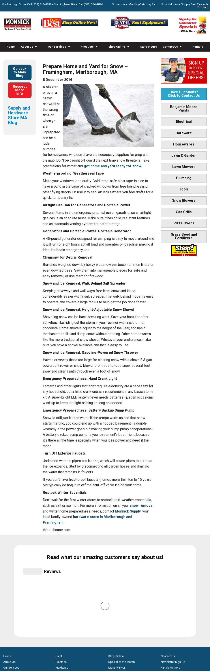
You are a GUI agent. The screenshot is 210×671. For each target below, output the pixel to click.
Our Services (57, 46)
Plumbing (183, 178)
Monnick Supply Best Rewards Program (188, 6)
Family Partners (170, 576)
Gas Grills (184, 212)
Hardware (184, 133)
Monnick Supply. (128, 511)
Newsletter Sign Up (173, 570)
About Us (27, 46)
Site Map (166, 593)
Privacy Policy (105, 654)
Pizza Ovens (183, 223)
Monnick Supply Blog (174, 587)
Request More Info (20, 90)
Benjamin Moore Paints (183, 108)
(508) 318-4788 (41, 4)
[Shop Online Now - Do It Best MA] (70, 29)
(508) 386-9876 (93, 4)
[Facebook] (100, 624)
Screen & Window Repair (19, 582)
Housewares (183, 144)
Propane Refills (12, 587)
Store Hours (148, 46)
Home (10, 46)
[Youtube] (109, 624)
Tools (184, 189)
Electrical (184, 121)
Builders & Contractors (175, 582)
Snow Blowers (184, 200)
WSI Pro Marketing (161, 646)
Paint (59, 565)
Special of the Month (121, 570)
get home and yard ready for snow (112, 166)
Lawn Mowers (183, 167)
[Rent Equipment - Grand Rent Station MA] (140, 29)
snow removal (141, 505)
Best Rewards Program (122, 587)
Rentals (198, 46)
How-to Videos (16, 56)
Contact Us (170, 46)
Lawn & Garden (183, 155)
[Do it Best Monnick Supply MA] (105, 639)
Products (87, 46)
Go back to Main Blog (19, 72)
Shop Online (116, 46)
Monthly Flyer (116, 576)
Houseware (63, 582)
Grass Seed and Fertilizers (184, 236)
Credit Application (119, 593)
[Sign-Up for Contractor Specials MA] (192, 33)
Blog (36, 56)
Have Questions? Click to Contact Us (184, 94)
